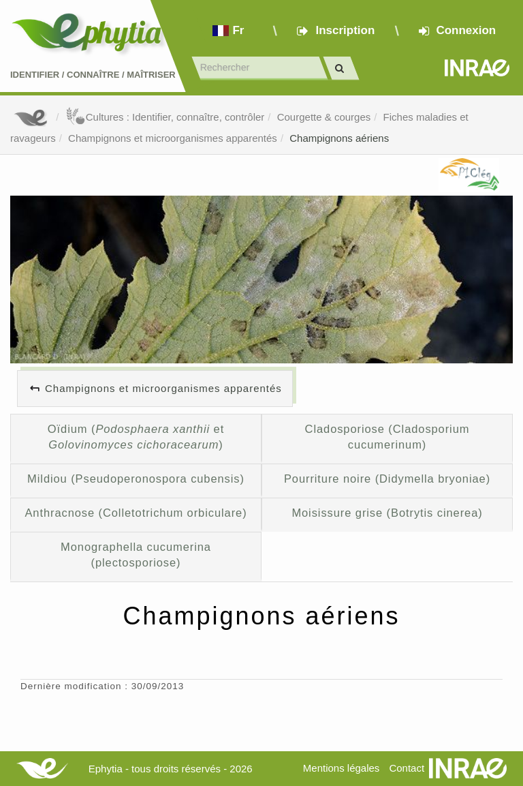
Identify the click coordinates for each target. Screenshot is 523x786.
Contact (406, 768)
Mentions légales (341, 768)
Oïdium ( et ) (136, 437)
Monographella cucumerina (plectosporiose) (136, 555)
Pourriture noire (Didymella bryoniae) (387, 478)
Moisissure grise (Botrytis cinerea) (386, 513)
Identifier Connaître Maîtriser (93, 75)
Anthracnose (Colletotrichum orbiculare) (136, 513)
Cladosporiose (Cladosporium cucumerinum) (387, 437)
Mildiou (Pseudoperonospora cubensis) (135, 478)
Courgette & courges (324, 117)
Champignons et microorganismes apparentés (172, 138)
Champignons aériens (339, 138)
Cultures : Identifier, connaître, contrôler (165, 117)
